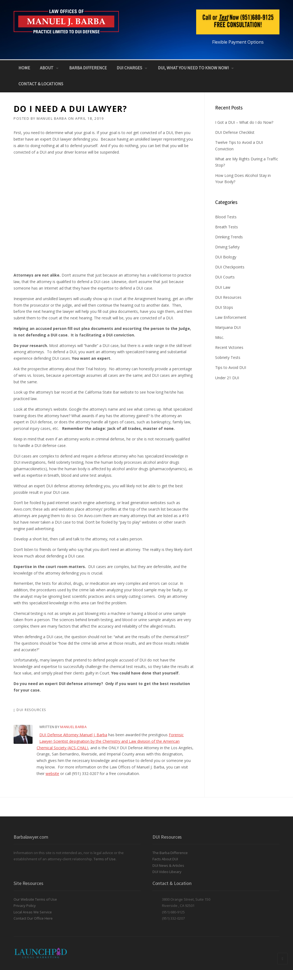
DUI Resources (31, 710)
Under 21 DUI (227, 377)
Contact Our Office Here (33, 918)
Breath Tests (226, 226)
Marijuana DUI (228, 327)
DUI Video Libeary (166, 871)
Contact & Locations (40, 83)
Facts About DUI (165, 859)
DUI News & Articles (168, 865)
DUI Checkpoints (229, 267)
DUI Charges (129, 67)
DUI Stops (224, 307)
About (46, 67)
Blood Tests (226, 216)
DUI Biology (225, 256)
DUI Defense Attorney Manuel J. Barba (73, 734)
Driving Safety (227, 246)
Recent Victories (229, 347)
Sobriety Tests (227, 357)
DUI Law (222, 287)
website (52, 773)
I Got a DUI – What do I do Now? (244, 122)
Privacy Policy (25, 905)
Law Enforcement (230, 317)
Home (24, 67)
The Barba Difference (170, 852)
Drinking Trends (229, 236)
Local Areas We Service (33, 912)
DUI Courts (225, 277)
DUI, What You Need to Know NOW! (193, 67)
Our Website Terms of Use (35, 899)
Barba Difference (88, 67)
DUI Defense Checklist (234, 132)
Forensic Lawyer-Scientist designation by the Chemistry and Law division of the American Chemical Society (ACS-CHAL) (110, 741)
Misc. (219, 337)
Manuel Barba (52, 118)
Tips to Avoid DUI (230, 367)
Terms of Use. (105, 859)
